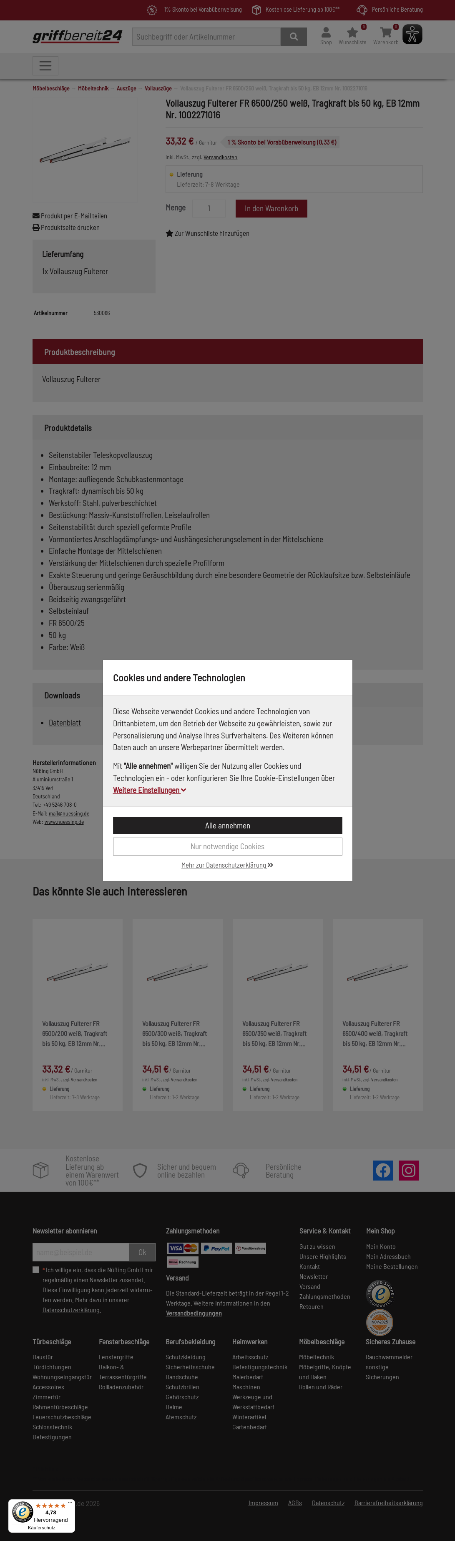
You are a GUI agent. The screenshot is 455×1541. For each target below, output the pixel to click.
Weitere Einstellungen (149, 790)
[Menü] (70, 1504)
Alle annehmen (227, 825)
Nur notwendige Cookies (227, 846)
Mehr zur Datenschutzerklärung (227, 865)
